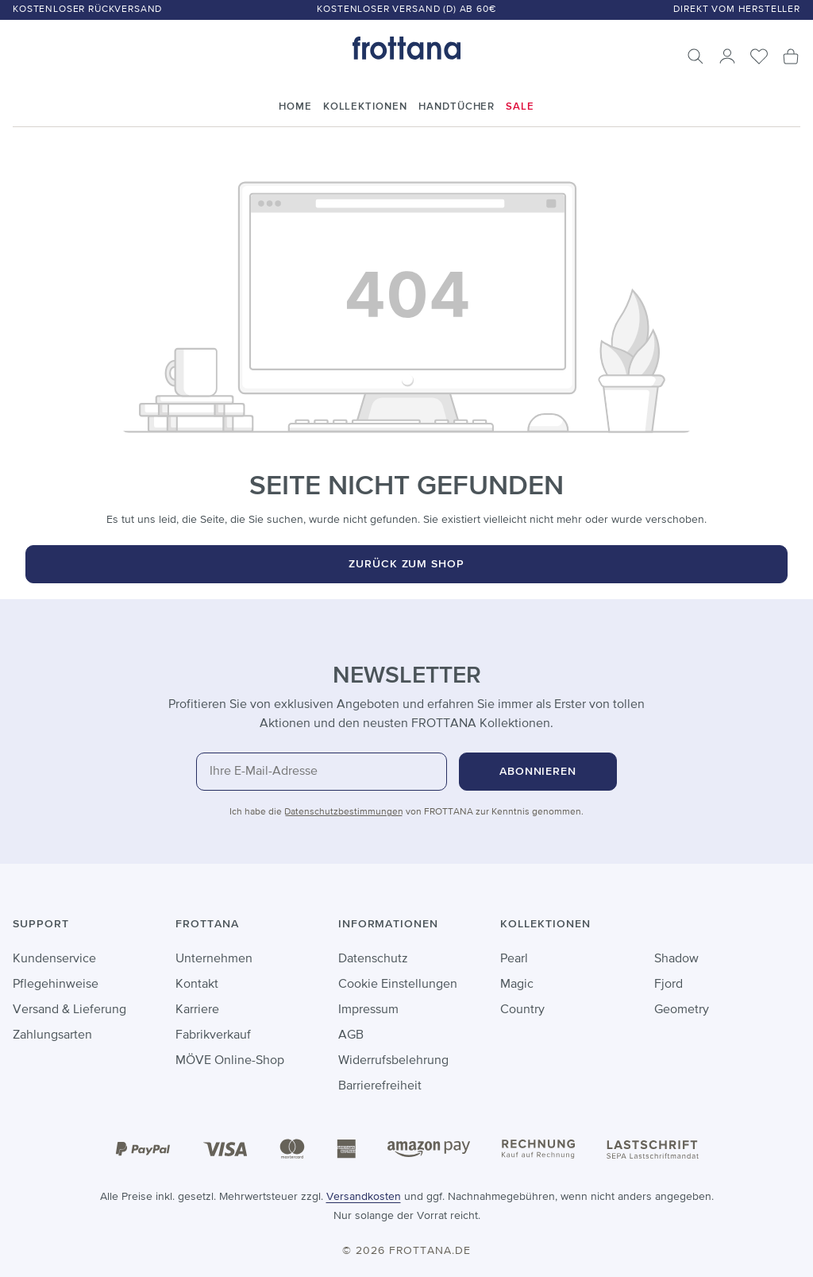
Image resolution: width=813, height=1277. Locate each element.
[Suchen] (695, 56)
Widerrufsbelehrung (393, 1060)
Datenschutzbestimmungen (343, 812)
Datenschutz (373, 959)
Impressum (368, 1010)
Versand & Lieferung (69, 1010)
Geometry (681, 1010)
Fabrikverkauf (213, 1035)
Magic (517, 984)
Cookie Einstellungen (397, 984)
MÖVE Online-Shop (229, 1060)
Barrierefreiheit (380, 1086)
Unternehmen (213, 959)
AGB (351, 1035)
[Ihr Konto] (727, 56)
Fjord (668, 984)
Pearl (514, 959)
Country (522, 1010)
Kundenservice (54, 959)
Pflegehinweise (55, 984)
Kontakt (196, 984)
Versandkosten (363, 1196)
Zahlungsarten (52, 1035)
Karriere (197, 1010)
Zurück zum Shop (407, 564)
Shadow (676, 959)
